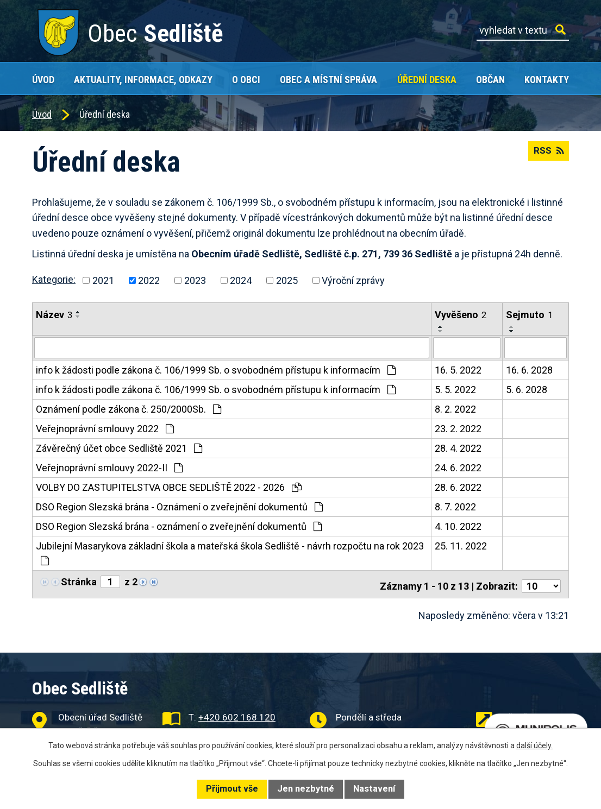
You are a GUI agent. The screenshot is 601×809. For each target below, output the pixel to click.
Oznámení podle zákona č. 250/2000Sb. (128, 408)
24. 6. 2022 (458, 467)
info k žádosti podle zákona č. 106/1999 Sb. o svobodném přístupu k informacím (216, 369)
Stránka (79, 581)
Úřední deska (426, 79)
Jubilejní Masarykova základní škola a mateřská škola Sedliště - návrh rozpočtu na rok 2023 (230, 552)
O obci (246, 79)
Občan (490, 79)
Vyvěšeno (460, 314)
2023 (195, 280)
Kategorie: (54, 279)
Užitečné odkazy (535, 712)
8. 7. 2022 (455, 506)
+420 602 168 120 (237, 712)
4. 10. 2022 (458, 526)
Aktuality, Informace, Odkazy (143, 79)
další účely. (534, 745)
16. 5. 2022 (458, 369)
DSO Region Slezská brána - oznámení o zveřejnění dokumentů (179, 526)
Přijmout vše (232, 788)
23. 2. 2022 (458, 428)
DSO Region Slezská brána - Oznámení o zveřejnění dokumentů (179, 506)
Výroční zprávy (353, 280)
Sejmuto (529, 314)
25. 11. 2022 (461, 545)
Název (54, 314)
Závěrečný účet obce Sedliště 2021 (119, 447)
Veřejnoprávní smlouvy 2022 (105, 428)
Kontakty (546, 79)
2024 (241, 280)
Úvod (43, 79)
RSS (547, 154)
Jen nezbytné (305, 788)
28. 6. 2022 (458, 486)
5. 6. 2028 (526, 389)
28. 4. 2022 (458, 447)
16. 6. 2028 (529, 369)
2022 (149, 280)
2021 (103, 280)
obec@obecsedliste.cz (244, 727)
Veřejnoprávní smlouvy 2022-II (109, 467)
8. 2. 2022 (455, 408)
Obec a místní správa (328, 79)
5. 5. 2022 (455, 389)
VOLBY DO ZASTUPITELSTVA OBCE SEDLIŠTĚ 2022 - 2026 (169, 486)
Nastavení (374, 788)
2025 (287, 280)
